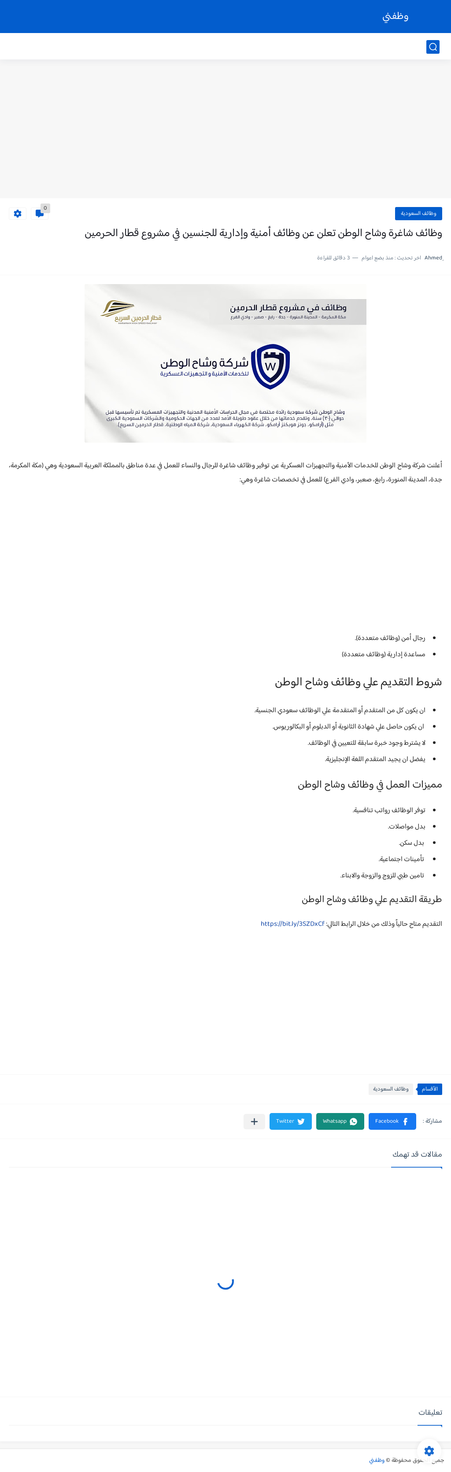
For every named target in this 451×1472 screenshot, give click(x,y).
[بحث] (433, 47)
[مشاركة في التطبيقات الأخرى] (254, 1121)
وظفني (395, 16)
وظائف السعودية (418, 213)
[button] (392, 1121)
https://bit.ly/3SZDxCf (293, 924)
